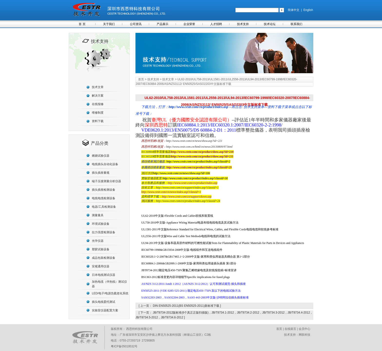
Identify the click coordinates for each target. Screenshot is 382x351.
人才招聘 (216, 24)
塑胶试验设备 (100, 249)
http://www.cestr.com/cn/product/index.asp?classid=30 (195, 178)
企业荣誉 (189, 24)
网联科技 (304, 334)
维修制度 (98, 112)
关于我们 (109, 24)
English (308, 10)
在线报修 (98, 104)
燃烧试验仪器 (100, 155)
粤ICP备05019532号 (124, 346)
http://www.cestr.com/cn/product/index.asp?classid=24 (188, 201)
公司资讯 (136, 24)
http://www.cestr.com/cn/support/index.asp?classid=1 (187, 187)
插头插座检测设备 (103, 189)
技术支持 (243, 24)
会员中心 (304, 329)
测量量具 (98, 215)
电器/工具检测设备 (104, 206)
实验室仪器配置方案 (105, 310)
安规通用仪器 (100, 266)
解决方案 (98, 95)
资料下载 (98, 121)
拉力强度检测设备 (103, 232)
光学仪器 (98, 241)
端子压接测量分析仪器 (106, 181)
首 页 (82, 24)
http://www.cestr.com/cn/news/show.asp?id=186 (181, 173)
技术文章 (98, 87)
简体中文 (293, 10)
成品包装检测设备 (103, 258)
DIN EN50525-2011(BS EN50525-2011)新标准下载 (186, 305)
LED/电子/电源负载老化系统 (110, 293)
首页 (141, 79)
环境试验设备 (100, 223)
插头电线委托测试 (103, 302)
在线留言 (290, 329)
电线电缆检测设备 (103, 198)
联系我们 (296, 24)
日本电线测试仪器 (103, 275)
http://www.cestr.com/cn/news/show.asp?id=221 (194, 141)
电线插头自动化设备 (105, 164)
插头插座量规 (100, 172)
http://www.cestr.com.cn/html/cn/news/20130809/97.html (199, 146)
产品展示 (162, 24)
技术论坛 (270, 24)
